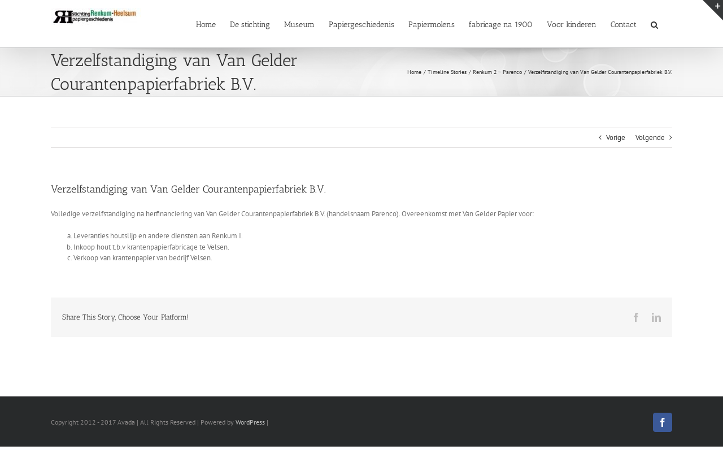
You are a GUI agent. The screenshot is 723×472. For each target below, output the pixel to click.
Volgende (650, 137)
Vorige (615, 137)
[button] (654, 23)
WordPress (250, 422)
